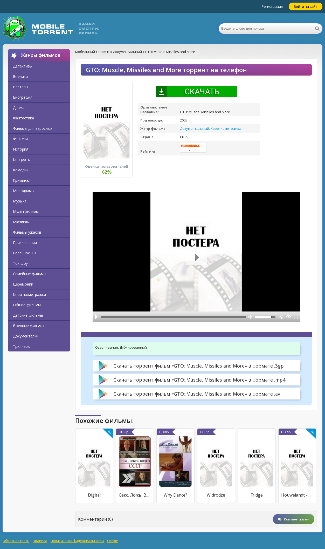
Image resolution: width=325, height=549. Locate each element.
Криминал (21, 180)
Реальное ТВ (24, 252)
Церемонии (23, 284)
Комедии (21, 169)
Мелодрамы (23, 190)
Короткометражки (29, 294)
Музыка (19, 201)
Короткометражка (226, 128)
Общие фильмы (27, 304)
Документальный (194, 128)
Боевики (20, 76)
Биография (22, 97)
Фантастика (23, 118)
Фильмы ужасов (27, 232)
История (20, 149)
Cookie (112, 540)
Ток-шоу (20, 263)
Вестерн (20, 86)
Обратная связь (16, 540)
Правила (40, 540)
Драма (18, 107)
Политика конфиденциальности (77, 540)
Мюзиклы (21, 221)
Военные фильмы (28, 325)
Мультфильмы (26, 211)
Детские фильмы (28, 315)
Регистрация (272, 6)
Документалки (25, 336)
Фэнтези (20, 138)
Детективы (22, 66)
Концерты (22, 159)
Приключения (25, 242)
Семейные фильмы (29, 273)
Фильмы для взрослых (32, 128)
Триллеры (21, 346)
